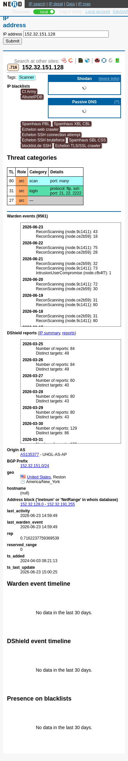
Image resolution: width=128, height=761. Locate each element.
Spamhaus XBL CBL (72, 124)
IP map (84, 4)
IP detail (56, 4)
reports (68, 333)
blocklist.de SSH (36, 145)
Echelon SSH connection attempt (51, 134)
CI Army (29, 91)
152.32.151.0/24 (34, 466)
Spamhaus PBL (36, 124)
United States (35, 477)
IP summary (49, 333)
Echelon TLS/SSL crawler (77, 145)
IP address (12, 34)
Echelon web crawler (40, 129)
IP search (37, 4)
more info (109, 78)
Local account (97, 11)
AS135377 (29, 454)
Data (70, 4)
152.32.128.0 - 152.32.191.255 (47, 504)
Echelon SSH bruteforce (43, 140)
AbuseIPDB (32, 97)
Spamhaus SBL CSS (87, 140)
